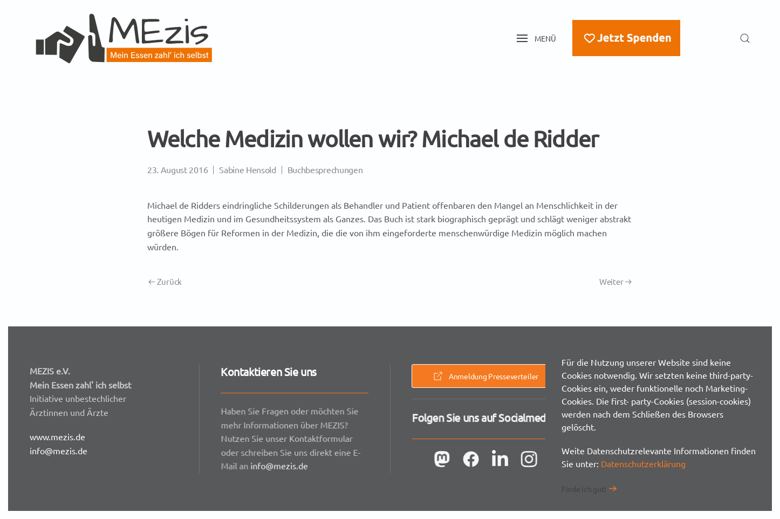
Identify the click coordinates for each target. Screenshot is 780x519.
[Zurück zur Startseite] (124, 38)
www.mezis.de (57, 436)
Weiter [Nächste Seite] (615, 281)
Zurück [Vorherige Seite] (165, 281)
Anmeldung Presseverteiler (485, 376)
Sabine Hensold (247, 169)
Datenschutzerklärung (643, 463)
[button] (537, 38)
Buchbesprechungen (325, 169)
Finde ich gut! (584, 489)
